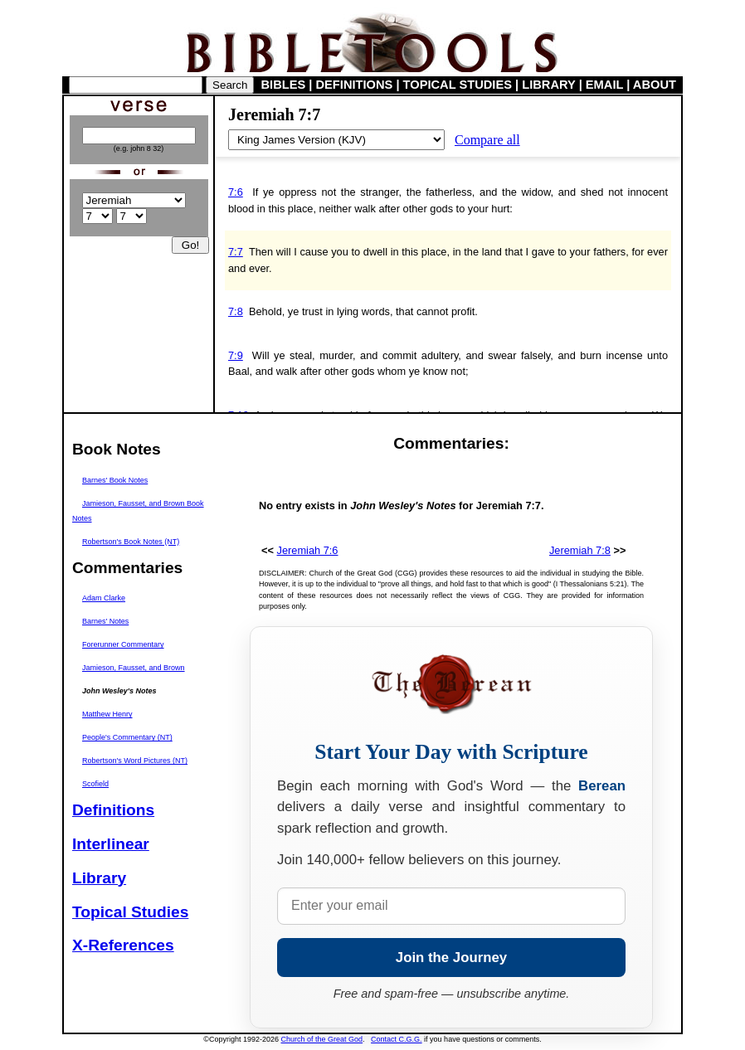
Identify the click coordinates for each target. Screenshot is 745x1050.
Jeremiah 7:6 (307, 550)
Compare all (487, 140)
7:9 (235, 355)
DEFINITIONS (354, 84)
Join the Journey (451, 957)
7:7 (235, 251)
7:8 (235, 311)
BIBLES (283, 84)
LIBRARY (548, 84)
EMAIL (604, 84)
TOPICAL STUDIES (457, 84)
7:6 (235, 192)
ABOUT (654, 84)
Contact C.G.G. (396, 1039)
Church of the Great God (322, 1039)
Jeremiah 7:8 (580, 550)
